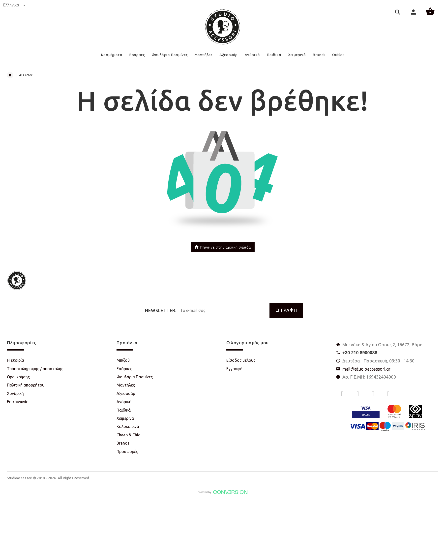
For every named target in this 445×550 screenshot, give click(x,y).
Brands (123, 443)
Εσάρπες (124, 368)
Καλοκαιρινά (128, 426)
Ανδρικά (124, 401)
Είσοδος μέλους (240, 360)
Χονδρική (15, 393)
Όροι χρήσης (18, 377)
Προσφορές (127, 451)
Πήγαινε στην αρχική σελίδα (222, 248)
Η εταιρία (15, 360)
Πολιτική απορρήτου (25, 385)
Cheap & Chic (128, 435)
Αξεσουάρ (126, 393)
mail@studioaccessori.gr (366, 368)
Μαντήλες (126, 385)
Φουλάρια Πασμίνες (135, 377)
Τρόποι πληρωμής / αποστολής (35, 368)
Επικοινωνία (18, 401)
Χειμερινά (125, 418)
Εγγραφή (234, 368)
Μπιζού (123, 360)
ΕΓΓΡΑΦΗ (286, 310)
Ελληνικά (14, 5)
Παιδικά (124, 410)
